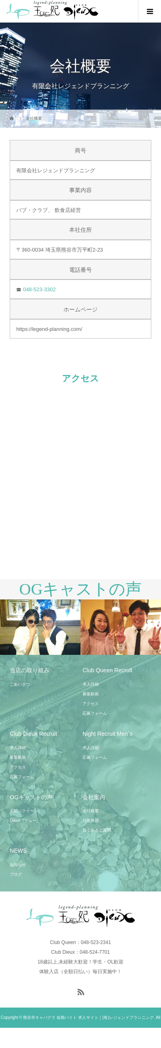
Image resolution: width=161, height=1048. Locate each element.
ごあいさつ (20, 684)
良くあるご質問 (97, 830)
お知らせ (18, 864)
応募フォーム (95, 713)
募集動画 (91, 694)
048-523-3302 (39, 289)
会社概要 (91, 811)
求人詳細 (91, 684)
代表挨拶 (91, 820)
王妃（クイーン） (26, 811)
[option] (40, 627)
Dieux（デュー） (25, 820)
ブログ (16, 874)
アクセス (91, 703)
